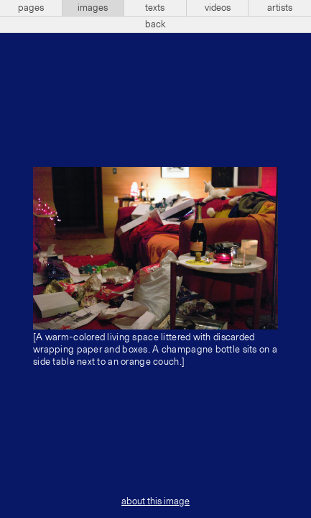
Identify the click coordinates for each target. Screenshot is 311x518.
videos (218, 8)
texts (154, 8)
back (155, 24)
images (93, 8)
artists (279, 8)
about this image (155, 501)
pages (31, 8)
